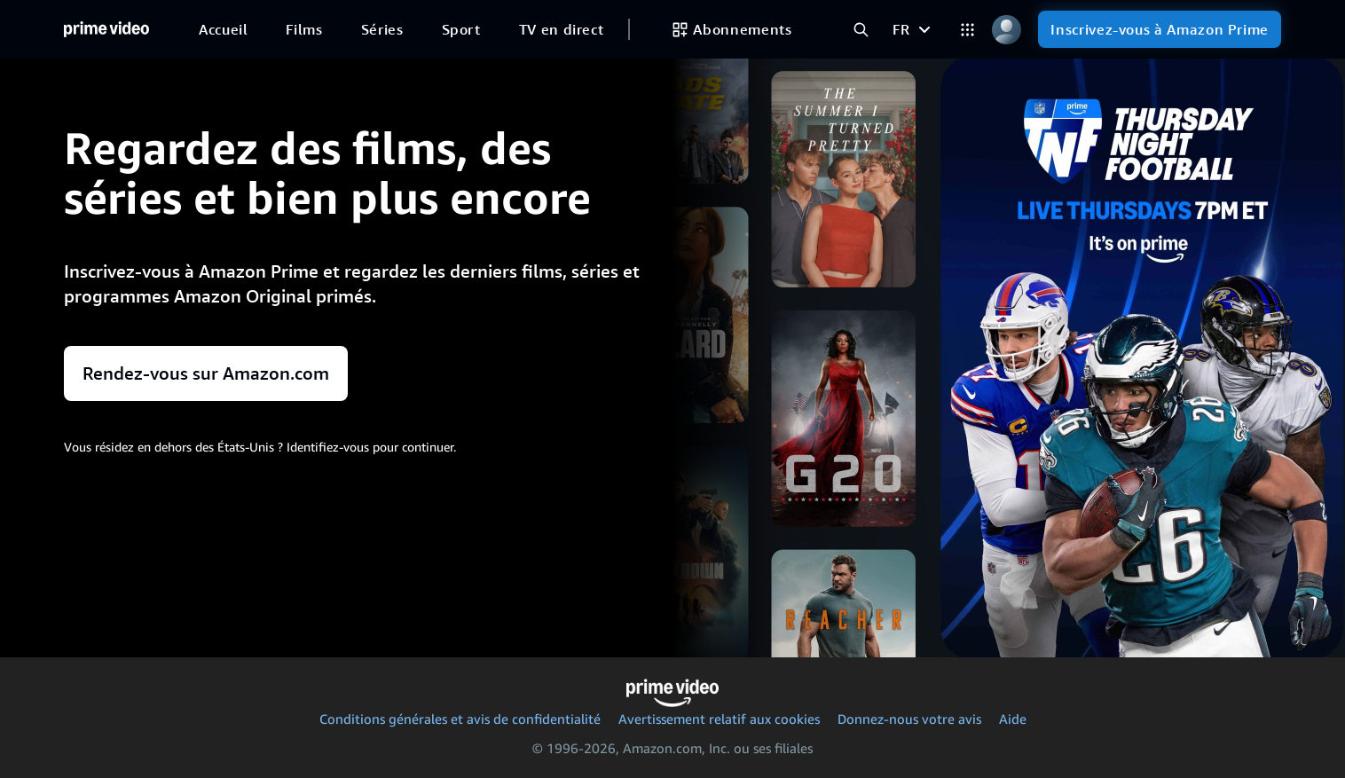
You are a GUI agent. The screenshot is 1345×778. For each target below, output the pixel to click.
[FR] (914, 29)
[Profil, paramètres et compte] (1006, 29)
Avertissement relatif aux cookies (719, 719)
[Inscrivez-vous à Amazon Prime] (1159, 29)
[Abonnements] (731, 29)
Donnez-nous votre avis (909, 719)
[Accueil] (106, 29)
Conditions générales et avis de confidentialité (460, 719)
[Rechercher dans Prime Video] (860, 29)
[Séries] (382, 29)
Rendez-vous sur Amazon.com (206, 373)
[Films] (303, 29)
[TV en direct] (562, 29)
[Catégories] (967, 29)
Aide (1012, 719)
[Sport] (461, 29)
